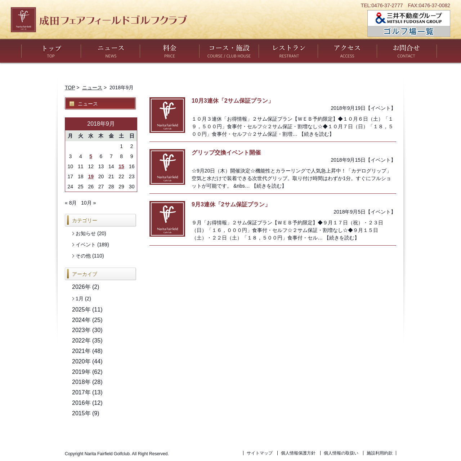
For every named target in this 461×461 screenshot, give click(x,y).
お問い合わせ (407, 51)
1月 (80, 298)
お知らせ (86, 233)
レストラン (288, 51)
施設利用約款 (380, 453)
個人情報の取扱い (341, 453)
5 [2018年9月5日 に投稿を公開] (90, 156)
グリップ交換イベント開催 (226, 152)
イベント (381, 108)
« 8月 (71, 203)
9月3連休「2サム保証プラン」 (231, 204)
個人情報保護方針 (298, 453)
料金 (170, 51)
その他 (83, 256)
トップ (51, 51)
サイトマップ (260, 453)
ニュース (110, 51)
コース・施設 (229, 51)
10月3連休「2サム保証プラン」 (233, 101)
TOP (70, 87)
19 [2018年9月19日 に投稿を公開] (91, 176)
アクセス (347, 51)
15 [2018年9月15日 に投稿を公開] (121, 166)
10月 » (88, 203)
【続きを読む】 (316, 134)
